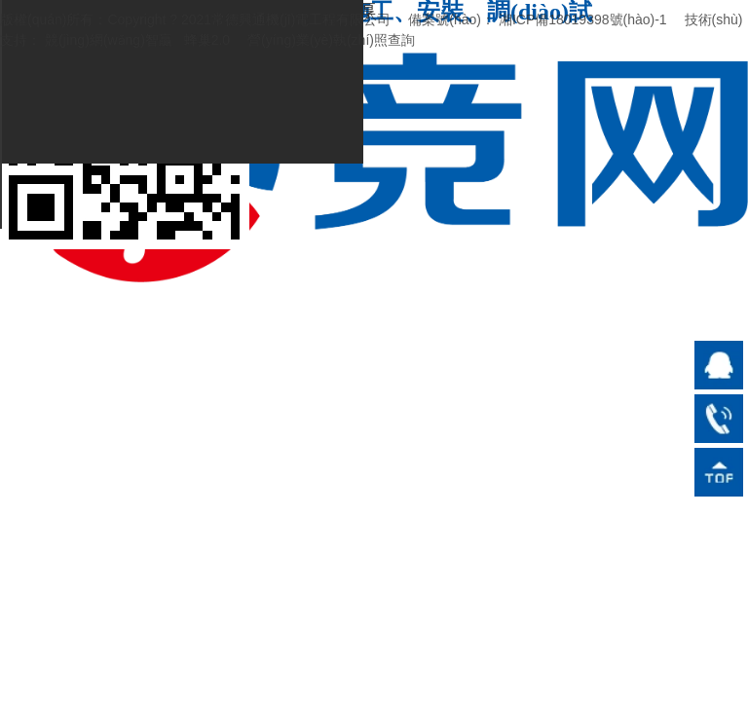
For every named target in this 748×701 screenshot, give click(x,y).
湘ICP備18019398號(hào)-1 (583, 19)
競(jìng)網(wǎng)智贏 (108, 40)
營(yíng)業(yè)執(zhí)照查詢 (331, 40)
